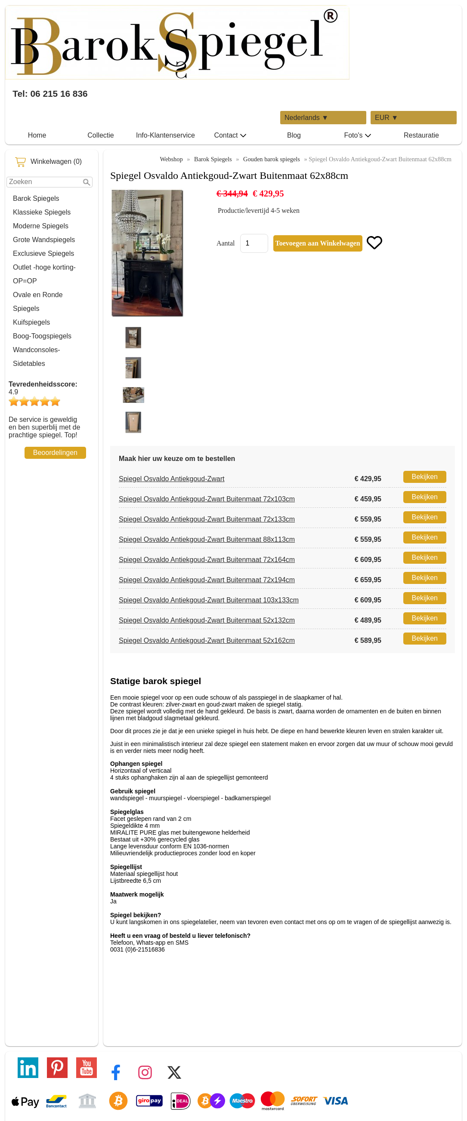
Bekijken (425, 476)
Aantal (225, 243)
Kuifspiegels (31, 322)
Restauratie (421, 135)
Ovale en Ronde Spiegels (38, 301)
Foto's (357, 135)
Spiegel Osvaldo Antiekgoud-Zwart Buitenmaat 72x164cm (207, 559)
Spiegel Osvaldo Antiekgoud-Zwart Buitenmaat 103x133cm (209, 600)
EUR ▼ (386, 117)
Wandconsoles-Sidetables (36, 356)
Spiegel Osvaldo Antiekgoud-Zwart (171, 478)
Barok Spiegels (36, 198)
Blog (294, 135)
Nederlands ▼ (306, 117)
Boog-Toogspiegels (42, 336)
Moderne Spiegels (40, 226)
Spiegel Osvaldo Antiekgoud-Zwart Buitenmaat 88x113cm (207, 539)
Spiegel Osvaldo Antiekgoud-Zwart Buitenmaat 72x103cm (207, 499)
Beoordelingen (55, 452)
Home (37, 135)
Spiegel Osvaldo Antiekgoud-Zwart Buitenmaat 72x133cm (207, 519)
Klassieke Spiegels (42, 212)
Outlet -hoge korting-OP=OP (44, 274)
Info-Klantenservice (165, 135)
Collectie (100, 135)
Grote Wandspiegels (44, 239)
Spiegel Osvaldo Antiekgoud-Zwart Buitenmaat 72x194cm (207, 580)
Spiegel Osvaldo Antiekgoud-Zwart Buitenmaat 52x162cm (207, 640)
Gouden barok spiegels (271, 159)
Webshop (171, 159)
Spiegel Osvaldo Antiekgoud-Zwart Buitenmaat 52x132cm (207, 620)
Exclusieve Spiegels (43, 253)
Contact (230, 135)
